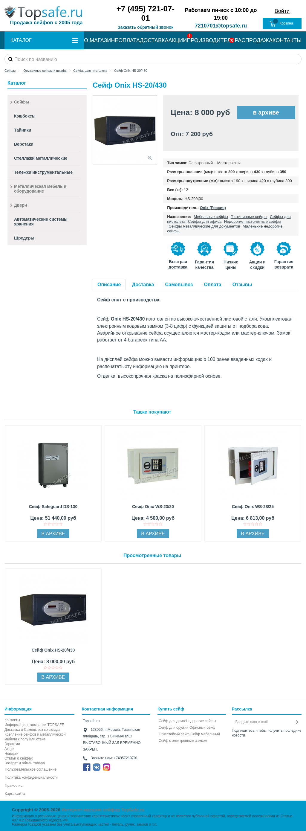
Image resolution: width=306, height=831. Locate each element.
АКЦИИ (178, 40)
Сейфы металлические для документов (204, 226)
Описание (109, 284)
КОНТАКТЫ (287, 40)
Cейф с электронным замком (183, 741)
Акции (9, 749)
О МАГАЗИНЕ (101, 40)
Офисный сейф (202, 727)
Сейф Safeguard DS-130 (53, 506)
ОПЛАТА (129, 40)
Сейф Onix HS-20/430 (53, 650)
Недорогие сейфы (201, 721)
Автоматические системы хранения (41, 221)
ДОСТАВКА (154, 40)
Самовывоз (179, 284)
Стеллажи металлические (41, 158)
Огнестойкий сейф (174, 734)
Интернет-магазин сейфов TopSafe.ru (103, 809)
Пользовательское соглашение (30, 769)
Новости (11, 753)
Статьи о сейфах (18, 758)
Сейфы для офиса (204, 221)
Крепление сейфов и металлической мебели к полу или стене (34, 736)
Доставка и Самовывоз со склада (32, 730)
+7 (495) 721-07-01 (146, 13)
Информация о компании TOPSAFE (34, 725)
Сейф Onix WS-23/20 (153, 506)
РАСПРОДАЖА (254, 40)
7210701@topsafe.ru (221, 26)
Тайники (22, 130)
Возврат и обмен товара (24, 763)
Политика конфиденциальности (31, 777)
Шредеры (24, 238)
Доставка (143, 284)
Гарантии (12, 744)
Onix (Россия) (213, 207)
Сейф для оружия (174, 727)
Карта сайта (15, 794)
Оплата (212, 284)
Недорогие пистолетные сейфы (252, 221)
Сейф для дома (172, 721)
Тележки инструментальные (43, 172)
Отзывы (242, 284)
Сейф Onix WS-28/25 (253, 506)
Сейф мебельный (205, 734)
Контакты (12, 720)
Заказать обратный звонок (146, 27)
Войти (282, 11)
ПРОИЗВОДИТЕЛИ (211, 40)
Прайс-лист (14, 785)
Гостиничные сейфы (249, 216)
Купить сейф (170, 709)
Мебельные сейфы (211, 216)
